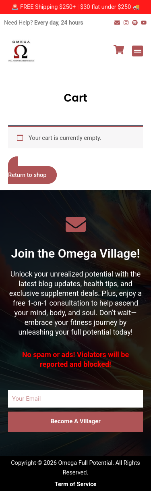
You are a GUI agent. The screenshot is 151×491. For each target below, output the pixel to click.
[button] (137, 51)
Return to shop (27, 175)
